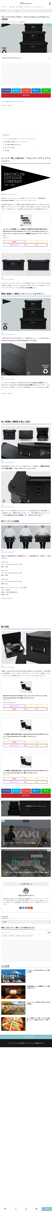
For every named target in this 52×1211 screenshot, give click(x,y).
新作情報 (17, 10)
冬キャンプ (24, 935)
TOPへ (47, 1209)
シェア (15, 1209)
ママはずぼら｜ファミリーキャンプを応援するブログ (31, 1043)
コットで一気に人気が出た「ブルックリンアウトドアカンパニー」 (19, 139)
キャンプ (10, 10)
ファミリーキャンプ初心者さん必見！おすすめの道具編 (38, 1002)
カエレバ (8, 237)
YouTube (36, 1209)
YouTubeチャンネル (28, 7)
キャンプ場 (11, 7)
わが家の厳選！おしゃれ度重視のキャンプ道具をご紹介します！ (38, 987)
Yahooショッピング (14, 244)
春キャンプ (30, 935)
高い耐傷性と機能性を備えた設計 (12, 145)
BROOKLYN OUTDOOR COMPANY (17, 101)
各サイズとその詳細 (8, 148)
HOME (4, 10)
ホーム (5, 1209)
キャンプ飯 (18, 935)
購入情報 (6, 151)
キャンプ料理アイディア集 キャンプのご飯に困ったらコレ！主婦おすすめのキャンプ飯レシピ (38, 1019)
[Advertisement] (26, 74)
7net (37, 244)
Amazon (36, 241)
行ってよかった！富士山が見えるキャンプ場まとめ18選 (38, 971)
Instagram (26, 1209)
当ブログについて (39, 7)
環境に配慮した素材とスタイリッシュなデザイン (15, 142)
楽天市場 (14, 241)
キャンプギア (4, 7)
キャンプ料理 (19, 7)
